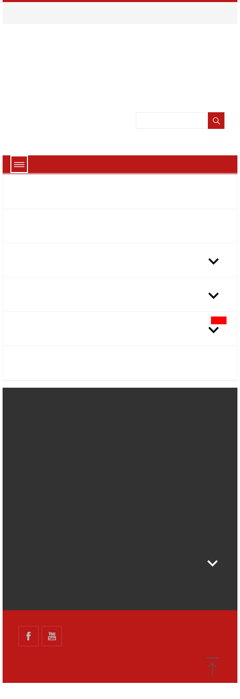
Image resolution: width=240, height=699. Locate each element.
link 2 (27, 531)
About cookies (120, 652)
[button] (212, 667)
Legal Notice (40, 435)
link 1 (27, 515)
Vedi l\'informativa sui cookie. (142, 42)
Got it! (120, 676)
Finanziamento (43, 484)
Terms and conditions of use (68, 451)
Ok (200, 42)
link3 (26, 547)
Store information (64, 578)
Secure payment (46, 467)
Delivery (33, 419)
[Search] (182, 137)
